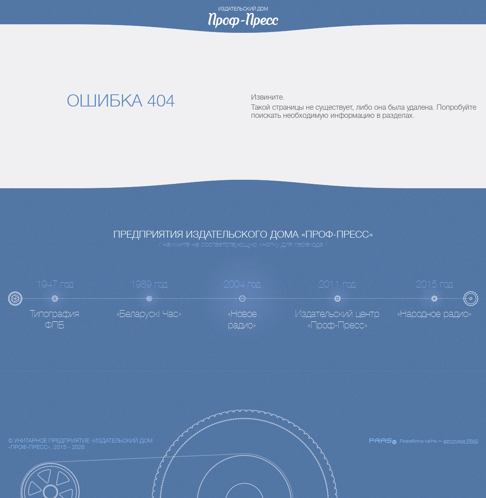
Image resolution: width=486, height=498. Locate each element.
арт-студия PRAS (460, 441)
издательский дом (243, 9)
